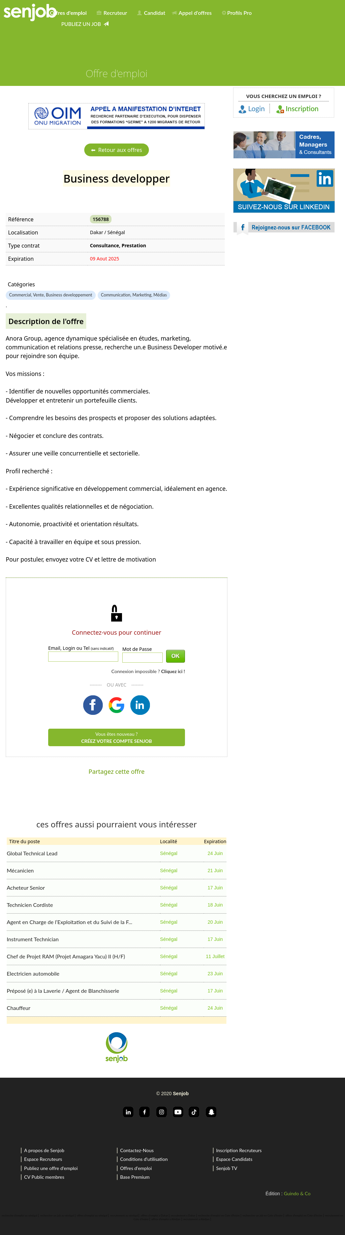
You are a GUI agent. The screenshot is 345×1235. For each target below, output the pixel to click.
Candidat (151, 12)
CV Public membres (44, 1177)
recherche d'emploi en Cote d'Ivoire (219, 1215)
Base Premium (135, 1177)
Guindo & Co (297, 1193)
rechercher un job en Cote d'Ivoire (263, 1215)
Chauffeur (18, 1008)
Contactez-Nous (137, 1150)
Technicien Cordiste (30, 904)
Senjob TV (226, 1168)
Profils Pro (237, 12)
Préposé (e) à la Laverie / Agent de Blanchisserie (63, 990)
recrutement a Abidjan (196, 1219)
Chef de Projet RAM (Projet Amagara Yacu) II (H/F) (66, 956)
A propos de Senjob (44, 1150)
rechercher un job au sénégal (57, 1215)
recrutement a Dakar (183, 1215)
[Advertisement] (284, 300)
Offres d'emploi (136, 1168)
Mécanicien (20, 870)
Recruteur (112, 12)
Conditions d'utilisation (143, 1159)
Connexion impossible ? (148, 671)
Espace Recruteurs (43, 1159)
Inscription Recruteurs (238, 1150)
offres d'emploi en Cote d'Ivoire (303, 1215)
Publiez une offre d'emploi (50, 1168)
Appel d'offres (192, 12)
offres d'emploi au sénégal (92, 1215)
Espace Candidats (234, 1159)
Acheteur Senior (26, 887)
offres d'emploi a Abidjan (165, 1219)
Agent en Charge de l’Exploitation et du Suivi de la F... (69, 922)
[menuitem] (66, 11)
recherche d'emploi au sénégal (19, 1215)
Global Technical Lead (32, 853)
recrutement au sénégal (124, 1215)
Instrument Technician (33, 939)
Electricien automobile (33, 973)
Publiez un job (84, 24)
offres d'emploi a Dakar (154, 1215)
